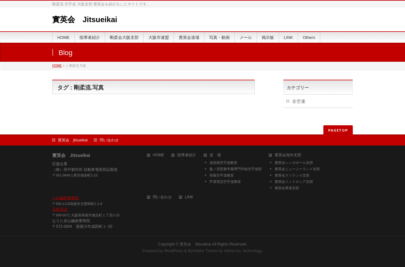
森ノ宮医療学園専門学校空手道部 (235, 169)
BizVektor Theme (203, 251)
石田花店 (59, 209)
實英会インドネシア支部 (294, 181)
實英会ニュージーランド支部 (297, 169)
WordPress (173, 251)
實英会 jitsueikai (73, 140)
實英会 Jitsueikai (84, 19)
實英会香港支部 (287, 188)
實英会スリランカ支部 (292, 175)
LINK (189, 197)
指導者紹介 (186, 155)
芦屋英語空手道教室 (225, 181)
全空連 (298, 101)
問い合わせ (109, 140)
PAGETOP (338, 130)
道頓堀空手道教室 (223, 163)
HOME (57, 65)
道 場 (215, 155)
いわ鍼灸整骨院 (65, 198)
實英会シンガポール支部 (294, 163)
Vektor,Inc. (233, 251)
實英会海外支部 (288, 155)
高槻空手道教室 (221, 175)
